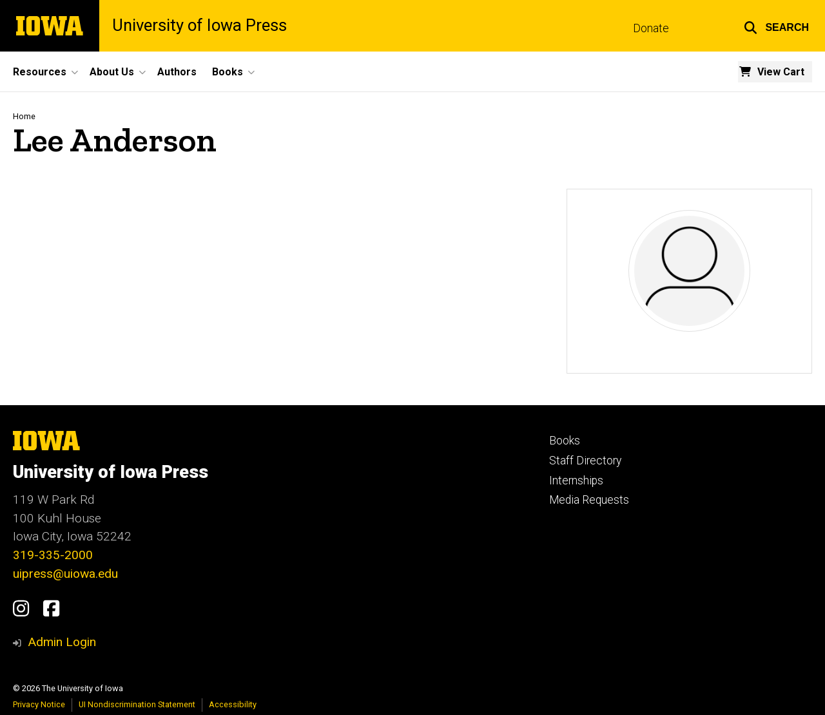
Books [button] (227, 72)
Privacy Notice (39, 704)
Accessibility (233, 704)
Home (24, 116)
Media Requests (589, 499)
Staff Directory (585, 460)
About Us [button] (112, 72)
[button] (776, 26)
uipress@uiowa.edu (65, 573)
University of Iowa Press (199, 25)
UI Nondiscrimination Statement (137, 704)
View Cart (780, 72)
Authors (177, 72)
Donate (651, 28)
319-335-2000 (53, 555)
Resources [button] (39, 72)
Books (564, 440)
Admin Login (62, 641)
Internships (576, 480)
